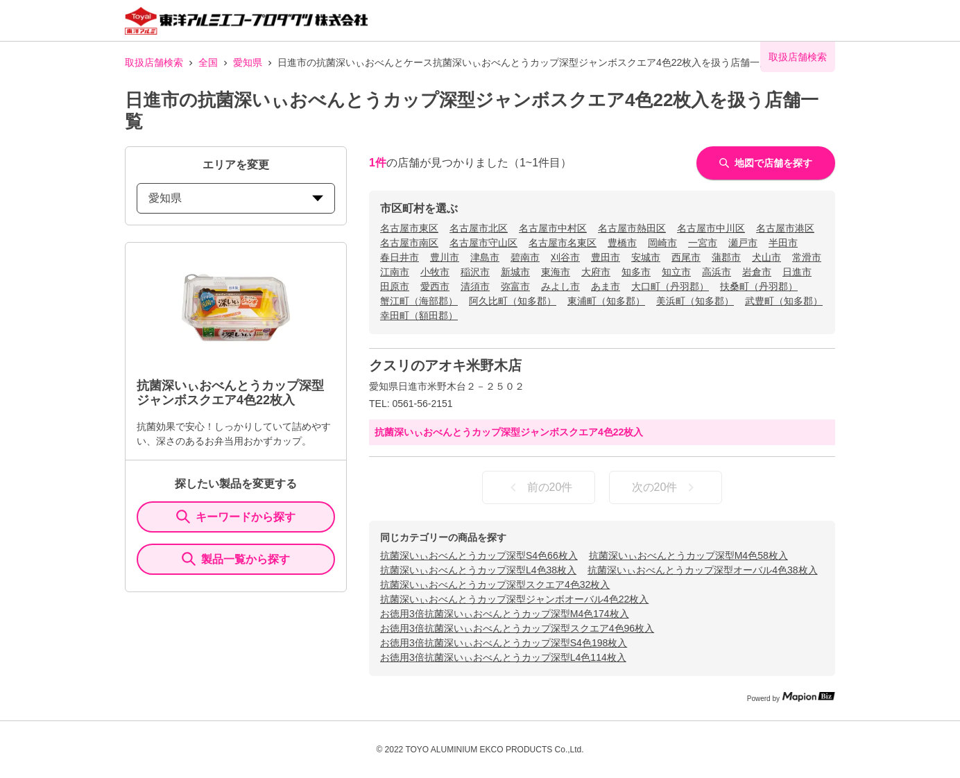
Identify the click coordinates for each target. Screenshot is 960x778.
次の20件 (666, 487)
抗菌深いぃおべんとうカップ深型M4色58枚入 (688, 555)
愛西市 (434, 286)
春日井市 (399, 257)
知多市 (636, 271)
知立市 (676, 271)
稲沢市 (475, 271)
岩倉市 (756, 271)
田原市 (394, 286)
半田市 (783, 242)
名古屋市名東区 (563, 242)
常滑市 (806, 257)
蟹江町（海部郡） (419, 300)
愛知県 (247, 62)
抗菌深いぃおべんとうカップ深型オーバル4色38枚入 (702, 570)
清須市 (475, 286)
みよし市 (560, 286)
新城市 (515, 271)
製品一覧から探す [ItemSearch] (236, 559)
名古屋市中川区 (711, 228)
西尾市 (686, 257)
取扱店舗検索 (154, 62)
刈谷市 (565, 257)
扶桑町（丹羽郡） (759, 286)
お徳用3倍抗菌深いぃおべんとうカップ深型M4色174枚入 (504, 613)
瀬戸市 (742, 242)
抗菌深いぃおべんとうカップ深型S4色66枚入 (479, 555)
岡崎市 (662, 242)
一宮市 (702, 242)
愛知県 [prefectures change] (235, 198)
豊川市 (444, 257)
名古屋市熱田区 (632, 228)
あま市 (605, 286)
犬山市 (766, 257)
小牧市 (434, 271)
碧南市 (525, 257)
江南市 (394, 271)
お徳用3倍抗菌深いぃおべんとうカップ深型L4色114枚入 (503, 657)
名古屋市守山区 (483, 242)
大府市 (595, 271)
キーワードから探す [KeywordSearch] (235, 517)
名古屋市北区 (478, 228)
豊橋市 (622, 242)
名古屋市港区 (785, 228)
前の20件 (539, 487)
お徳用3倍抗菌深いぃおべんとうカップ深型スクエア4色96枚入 (517, 628)
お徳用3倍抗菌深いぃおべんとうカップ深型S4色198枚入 (503, 642)
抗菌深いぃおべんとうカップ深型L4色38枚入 (478, 570)
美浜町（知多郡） (695, 300)
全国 (208, 62)
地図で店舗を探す (765, 162)
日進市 (797, 271)
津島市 (484, 257)
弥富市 (515, 286)
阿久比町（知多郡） (512, 300)
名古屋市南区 (409, 242)
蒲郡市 (726, 257)
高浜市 (716, 271)
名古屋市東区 (409, 228)
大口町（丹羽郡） (670, 286)
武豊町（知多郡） (784, 300)
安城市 (645, 257)
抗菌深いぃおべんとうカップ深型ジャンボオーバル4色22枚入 (514, 599)
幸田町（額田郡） (419, 315)
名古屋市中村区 (553, 228)
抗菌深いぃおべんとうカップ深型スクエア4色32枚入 (495, 584)
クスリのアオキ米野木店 (445, 365)
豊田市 (605, 257)
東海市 (555, 271)
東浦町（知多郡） (606, 300)
